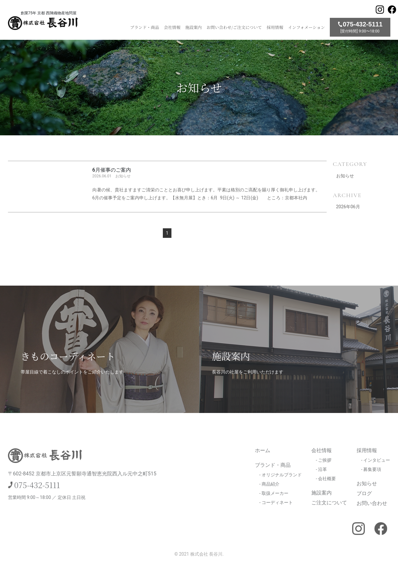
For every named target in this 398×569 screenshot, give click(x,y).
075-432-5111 (37, 484)
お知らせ (345, 175)
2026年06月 (348, 206)
